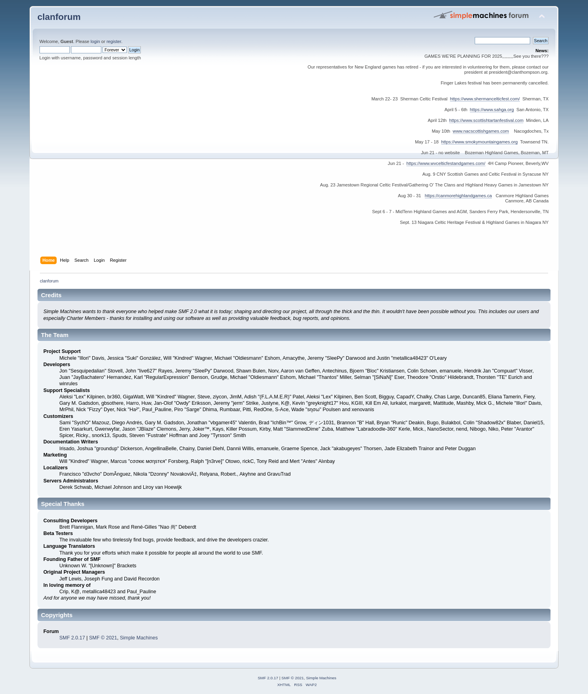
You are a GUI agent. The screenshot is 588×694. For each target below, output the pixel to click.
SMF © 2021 (103, 638)
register (114, 41)
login (95, 41)
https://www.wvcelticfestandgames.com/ (445, 163)
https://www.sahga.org (492, 109)
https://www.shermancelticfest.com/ (485, 98)
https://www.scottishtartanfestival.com (486, 120)
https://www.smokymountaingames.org (479, 141)
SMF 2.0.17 (72, 638)
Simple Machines (139, 638)
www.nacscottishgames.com (481, 131)
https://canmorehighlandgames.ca (458, 195)
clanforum (59, 17)
